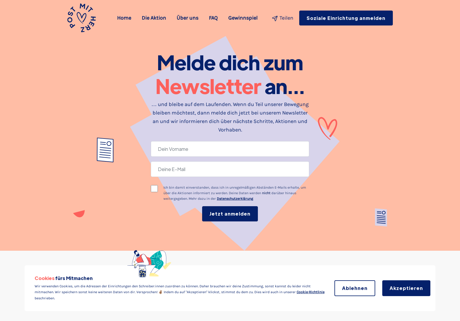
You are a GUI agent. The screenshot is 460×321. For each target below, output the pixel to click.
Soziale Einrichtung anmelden (346, 18)
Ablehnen (355, 288)
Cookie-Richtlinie (310, 292)
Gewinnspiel (243, 18)
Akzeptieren (406, 288)
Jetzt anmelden (230, 214)
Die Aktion (154, 18)
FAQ (213, 18)
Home (125, 17)
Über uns (187, 18)
